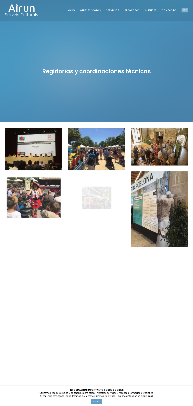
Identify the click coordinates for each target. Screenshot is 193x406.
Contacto (169, 10)
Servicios (112, 10)
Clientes (150, 10)
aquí (150, 396)
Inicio (71, 10)
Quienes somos (90, 10)
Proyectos (132, 10)
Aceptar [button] (96, 401)
